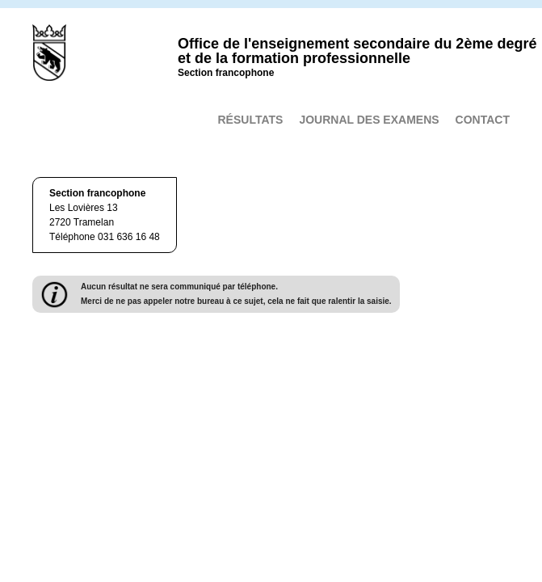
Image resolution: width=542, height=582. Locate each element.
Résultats (250, 119)
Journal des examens (369, 119)
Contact (483, 119)
